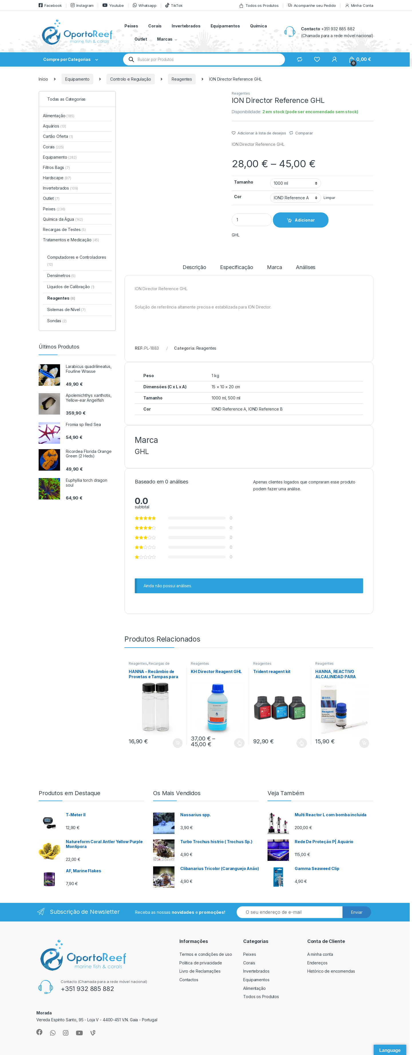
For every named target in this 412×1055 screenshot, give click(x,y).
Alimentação (58, 115)
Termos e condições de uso (205, 954)
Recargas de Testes (64, 229)
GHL (235, 234)
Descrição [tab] (194, 267)
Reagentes (182, 79)
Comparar (304, 133)
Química (258, 25)
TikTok (174, 5)
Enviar (357, 912)
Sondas (57, 320)
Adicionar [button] (178, 743)
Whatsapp (145, 5)
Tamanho (243, 182)
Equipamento (77, 79)
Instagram (82, 5)
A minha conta (320, 954)
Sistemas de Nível (66, 309)
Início (43, 79)
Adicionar (305, 220)
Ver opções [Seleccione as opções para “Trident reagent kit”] (301, 743)
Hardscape (57, 177)
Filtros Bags (56, 167)
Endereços (317, 962)
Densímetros (61, 275)
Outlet (140, 39)
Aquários (54, 126)
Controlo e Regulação (130, 79)
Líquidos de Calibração (70, 286)
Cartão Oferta (58, 136)
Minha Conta (359, 5)
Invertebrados (186, 25)
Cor (237, 196)
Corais (155, 25)
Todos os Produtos (259, 5)
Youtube (113, 5)
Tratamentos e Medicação (71, 239)
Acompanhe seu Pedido (312, 5)
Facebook (50, 5)
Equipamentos (225, 25)
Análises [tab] (305, 267)
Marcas (165, 39)
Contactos (188, 979)
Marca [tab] (274, 267)
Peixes (131, 25)
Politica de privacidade (200, 962)
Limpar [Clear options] (329, 198)
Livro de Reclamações (200, 971)
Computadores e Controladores (76, 260)
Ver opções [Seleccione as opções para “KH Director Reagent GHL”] (239, 743)
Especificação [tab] (236, 267)
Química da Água (63, 219)
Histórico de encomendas (331, 971)
